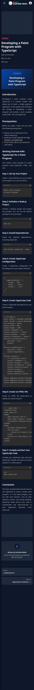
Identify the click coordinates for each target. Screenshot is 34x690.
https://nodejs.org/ (10, 135)
